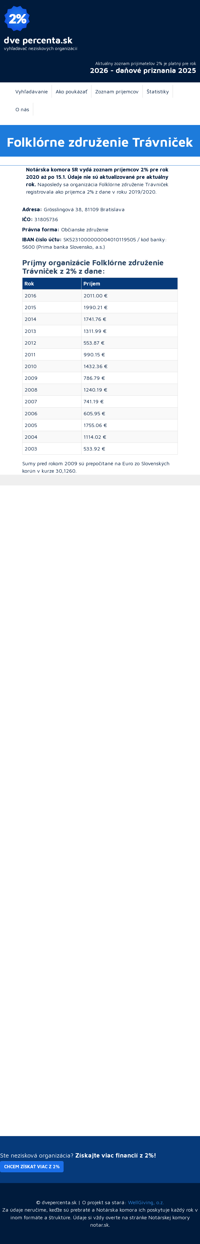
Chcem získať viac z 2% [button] (32, 1166)
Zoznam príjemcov (117, 91)
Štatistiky (158, 91)
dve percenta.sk (38, 39)
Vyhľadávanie (31, 91)
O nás (22, 109)
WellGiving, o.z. (146, 1202)
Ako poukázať (71, 91)
